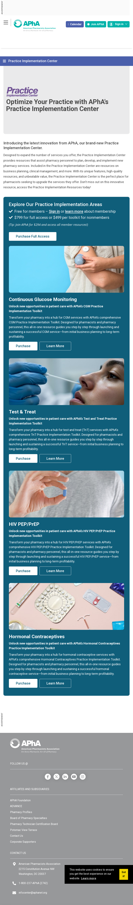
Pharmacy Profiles (21, 812)
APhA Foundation (20, 800)
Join (95, 24)
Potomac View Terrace (23, 830)
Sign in (54, 211)
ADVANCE (16, 806)
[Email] (14, 892)
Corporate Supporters (23, 841)
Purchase (23, 346)
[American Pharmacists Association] (29, 25)
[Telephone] (14, 883)
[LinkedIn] (65, 777)
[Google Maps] (14, 864)
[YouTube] (74, 777)
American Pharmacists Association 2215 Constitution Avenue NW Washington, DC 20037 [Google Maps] (39, 869)
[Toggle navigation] (5, 61)
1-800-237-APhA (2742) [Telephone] (33, 883)
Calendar (75, 24)
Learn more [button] (88, 878)
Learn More (55, 346)
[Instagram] (83, 777)
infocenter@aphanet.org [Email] (33, 892)
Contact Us (16, 835)
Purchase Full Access (32, 236)
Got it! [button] (124, 874)
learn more (74, 211)
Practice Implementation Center (32, 61)
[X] (56, 777)
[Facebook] (48, 777)
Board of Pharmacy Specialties (28, 818)
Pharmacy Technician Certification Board (34, 824)
